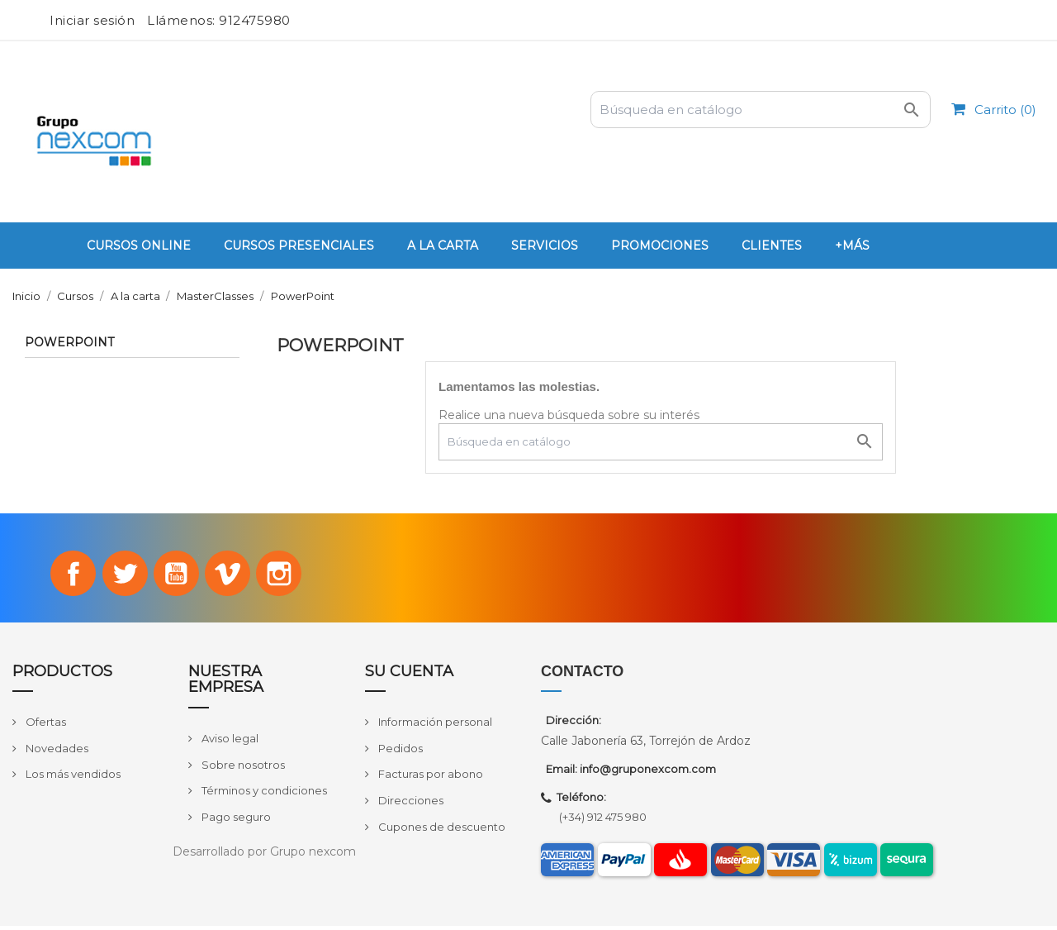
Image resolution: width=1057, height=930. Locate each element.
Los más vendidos (72, 778)
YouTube (176, 575)
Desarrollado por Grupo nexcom (264, 855)
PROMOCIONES (660, 245)
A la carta (442, 245)
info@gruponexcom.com (648, 773)
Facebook (64, 575)
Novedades (55, 752)
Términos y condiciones (263, 795)
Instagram (288, 575)
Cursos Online (139, 245)
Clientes (772, 245)
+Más (852, 245)
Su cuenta (409, 675)
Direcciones (409, 804)
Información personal (434, 726)
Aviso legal (228, 742)
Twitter (120, 575)
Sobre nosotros (242, 768)
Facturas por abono (429, 778)
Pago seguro (235, 820)
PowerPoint (69, 343)
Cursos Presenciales (299, 245)
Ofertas (44, 726)
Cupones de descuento (440, 830)
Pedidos (399, 752)
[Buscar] (760, 109)
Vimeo (232, 575)
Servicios (544, 245)
